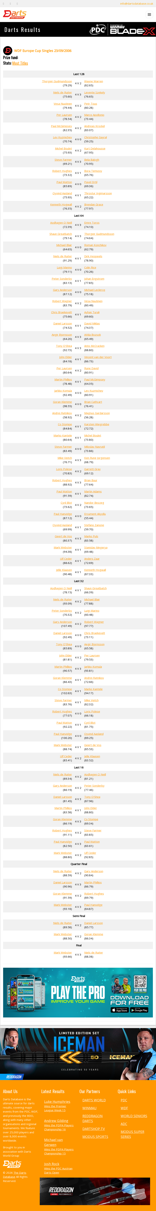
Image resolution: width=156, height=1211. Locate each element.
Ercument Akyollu (95, 514)
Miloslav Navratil (94, 446)
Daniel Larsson (62, 323)
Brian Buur (90, 480)
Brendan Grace (93, 204)
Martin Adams (93, 491)
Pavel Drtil (90, 182)
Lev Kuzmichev (62, 137)
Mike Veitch (65, 458)
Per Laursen (64, 115)
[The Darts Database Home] (14, 14)
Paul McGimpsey (61, 126)
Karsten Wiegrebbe (96, 424)
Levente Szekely (94, 92)
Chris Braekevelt (61, 312)
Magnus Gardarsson (97, 413)
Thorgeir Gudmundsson (57, 81)
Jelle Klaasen (64, 570)
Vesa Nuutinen (63, 103)
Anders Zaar (92, 558)
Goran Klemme (62, 402)
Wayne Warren (93, 81)
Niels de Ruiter (62, 92)
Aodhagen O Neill (61, 222)
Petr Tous (90, 103)
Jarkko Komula (63, 390)
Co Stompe (65, 424)
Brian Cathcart (93, 402)
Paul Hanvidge (63, 514)
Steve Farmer (63, 159)
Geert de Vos (63, 536)
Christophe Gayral (95, 137)
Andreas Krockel (94, 126)
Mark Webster (63, 547)
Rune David (91, 368)
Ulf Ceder (66, 558)
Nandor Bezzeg (94, 502)
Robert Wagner (62, 301)
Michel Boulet (63, 148)
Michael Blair (64, 245)
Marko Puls (91, 536)
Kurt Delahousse (94, 148)
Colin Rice (90, 267)
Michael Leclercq (94, 290)
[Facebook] (3, 3)
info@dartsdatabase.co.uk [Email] (136, 3)
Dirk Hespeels (93, 256)
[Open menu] (149, 14)
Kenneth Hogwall (61, 204)
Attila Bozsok (92, 334)
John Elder (65, 357)
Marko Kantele (63, 435)
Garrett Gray (92, 469)
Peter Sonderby (62, 278)
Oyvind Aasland (62, 193)
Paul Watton (64, 182)
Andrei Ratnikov (62, 413)
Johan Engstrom (94, 278)
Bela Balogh (91, 159)
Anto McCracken (94, 346)
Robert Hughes (62, 171)
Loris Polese (64, 469)
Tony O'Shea (64, 346)
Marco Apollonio (94, 115)
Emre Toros (92, 222)
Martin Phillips (63, 379)
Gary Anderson (62, 290)
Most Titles (20, 63)
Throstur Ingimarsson (98, 193)
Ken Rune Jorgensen (97, 458)
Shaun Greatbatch (60, 234)
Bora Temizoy (93, 171)
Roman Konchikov (95, 245)
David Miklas (92, 323)
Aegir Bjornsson (62, 334)
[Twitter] (10, 3)
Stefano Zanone (94, 525)
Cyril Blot (66, 502)
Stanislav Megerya (95, 547)
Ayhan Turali (92, 312)
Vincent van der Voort (98, 357)
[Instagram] (17, 3)
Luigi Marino (64, 267)
